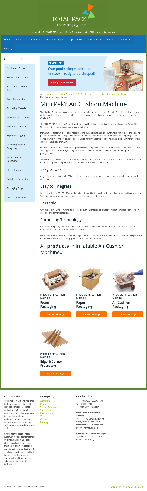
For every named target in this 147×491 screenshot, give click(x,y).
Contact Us (124, 39)
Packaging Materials (17, 108)
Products (35, 39)
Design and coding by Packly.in (127, 486)
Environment (94, 39)
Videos (110, 39)
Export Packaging (16, 135)
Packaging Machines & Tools (18, 88)
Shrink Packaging (16, 170)
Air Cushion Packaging (87, 94)
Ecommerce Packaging (18, 126)
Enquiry (8, 48)
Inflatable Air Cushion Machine (114, 94)
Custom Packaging (16, 197)
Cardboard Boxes (16, 68)
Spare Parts (76, 39)
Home (7, 39)
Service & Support (55, 39)
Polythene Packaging (17, 179)
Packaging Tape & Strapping (16, 146)
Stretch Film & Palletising (14, 159)
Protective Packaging (17, 77)
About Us (21, 39)
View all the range (55, 314)
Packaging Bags (15, 188)
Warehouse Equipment (19, 117)
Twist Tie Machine (16, 99)
